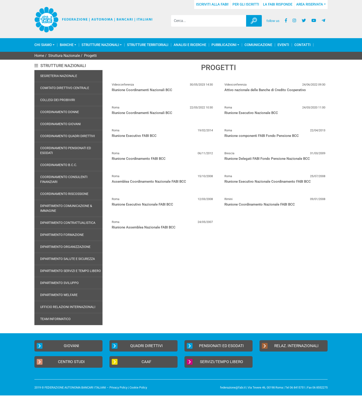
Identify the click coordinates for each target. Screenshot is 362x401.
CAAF (131, 362)
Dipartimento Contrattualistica (67, 223)
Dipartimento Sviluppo (59, 283)
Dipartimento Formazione (62, 235)
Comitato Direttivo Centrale (64, 88)
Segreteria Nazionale (58, 76)
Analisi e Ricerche (190, 45)
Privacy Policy (118, 387)
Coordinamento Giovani (60, 124)
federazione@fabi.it (233, 387)
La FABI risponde (277, 4)
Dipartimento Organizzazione (65, 247)
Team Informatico (55, 319)
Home (39, 55)
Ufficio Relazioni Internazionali (67, 307)
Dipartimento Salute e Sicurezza (67, 259)
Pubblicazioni (223, 45)
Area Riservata (309, 4)
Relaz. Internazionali (290, 346)
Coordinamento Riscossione (64, 194)
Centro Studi (61, 362)
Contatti (302, 45)
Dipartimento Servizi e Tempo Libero (70, 271)
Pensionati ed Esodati (215, 346)
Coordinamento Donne (59, 112)
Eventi (283, 45)
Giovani (58, 346)
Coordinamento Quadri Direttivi (67, 136)
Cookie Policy (138, 387)
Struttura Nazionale (64, 55)
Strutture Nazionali (100, 45)
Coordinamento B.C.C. (58, 165)
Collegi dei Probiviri (57, 100)
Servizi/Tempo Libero (215, 362)
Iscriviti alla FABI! (212, 4)
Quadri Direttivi (137, 346)
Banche (66, 45)
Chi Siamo (43, 45)
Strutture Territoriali (147, 45)
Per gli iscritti (245, 4)
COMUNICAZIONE (258, 45)
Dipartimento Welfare (59, 295)
